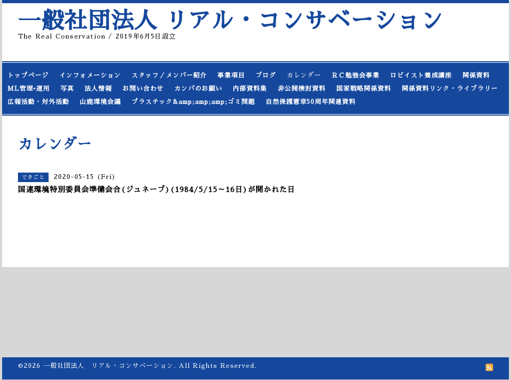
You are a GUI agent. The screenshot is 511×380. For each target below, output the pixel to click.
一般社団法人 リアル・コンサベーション (230, 21)
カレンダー (304, 75)
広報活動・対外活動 (38, 102)
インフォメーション (90, 75)
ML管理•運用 (28, 89)
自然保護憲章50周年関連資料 (311, 102)
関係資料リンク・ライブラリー (450, 89)
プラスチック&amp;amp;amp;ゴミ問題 (193, 102)
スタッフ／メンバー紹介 (169, 75)
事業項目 (231, 75)
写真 (67, 89)
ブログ (266, 75)
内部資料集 (250, 89)
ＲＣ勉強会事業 (356, 75)
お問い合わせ (143, 89)
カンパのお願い (198, 89)
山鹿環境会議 (100, 102)
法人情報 (98, 89)
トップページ (28, 75)
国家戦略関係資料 (363, 89)
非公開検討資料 (302, 89)
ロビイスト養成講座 (421, 75)
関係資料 (476, 75)
